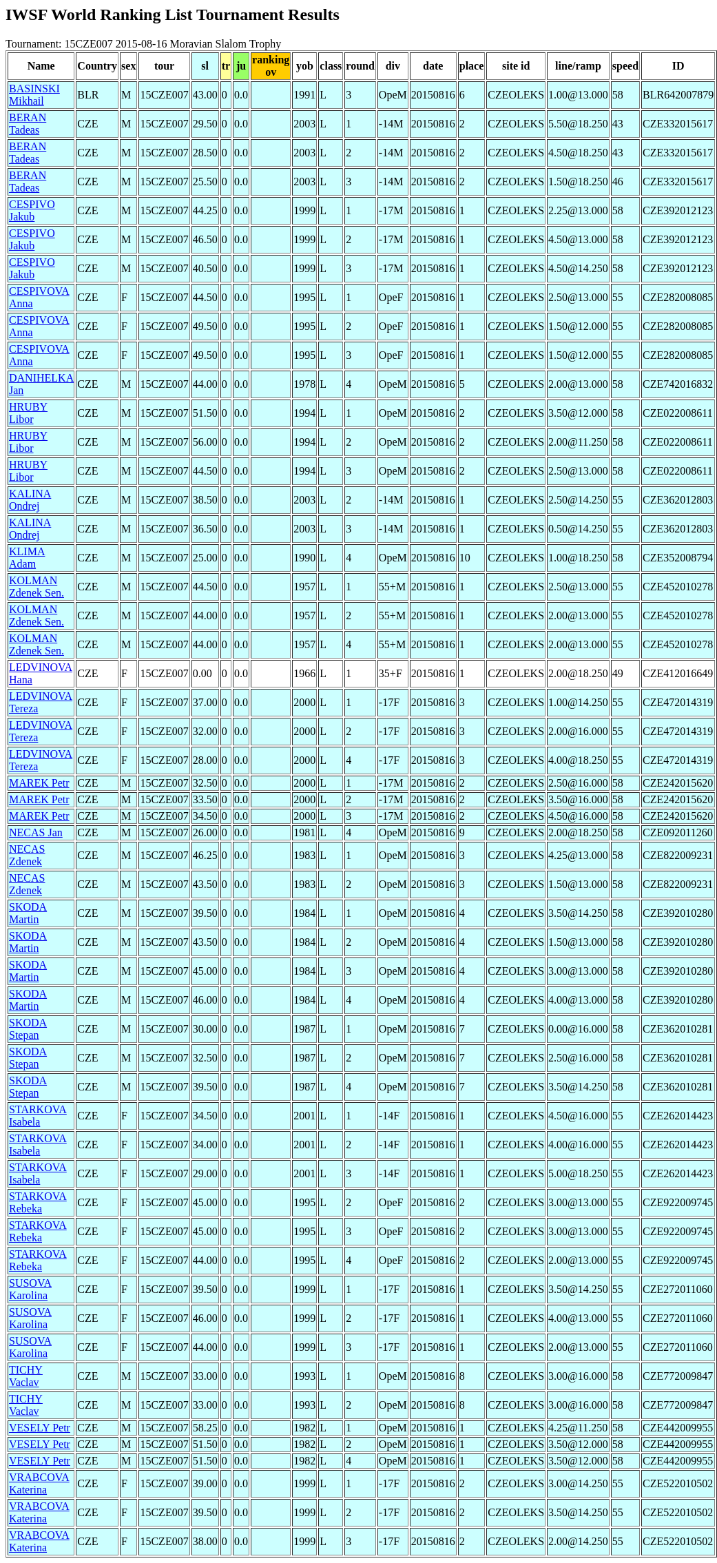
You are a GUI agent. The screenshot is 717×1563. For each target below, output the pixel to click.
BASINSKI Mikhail (34, 95)
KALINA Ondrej (30, 500)
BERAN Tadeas (27, 124)
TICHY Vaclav (26, 1376)
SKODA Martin (28, 913)
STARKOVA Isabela (38, 1116)
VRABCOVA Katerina (39, 1483)
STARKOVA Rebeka (38, 1202)
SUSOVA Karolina (30, 1289)
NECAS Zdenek (27, 855)
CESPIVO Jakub (32, 210)
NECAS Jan (36, 832)
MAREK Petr (39, 783)
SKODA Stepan (28, 1029)
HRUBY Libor (28, 413)
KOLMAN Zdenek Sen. (36, 587)
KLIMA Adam (27, 558)
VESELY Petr (39, 1427)
